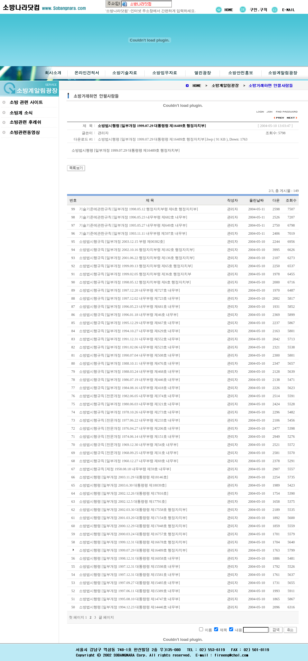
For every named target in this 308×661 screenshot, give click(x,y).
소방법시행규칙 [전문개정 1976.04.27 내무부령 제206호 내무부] (129, 428)
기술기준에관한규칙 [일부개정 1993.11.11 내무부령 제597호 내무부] (133, 233)
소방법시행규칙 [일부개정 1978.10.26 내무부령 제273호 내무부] (129, 412)
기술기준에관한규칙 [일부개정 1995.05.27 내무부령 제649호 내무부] (133, 225)
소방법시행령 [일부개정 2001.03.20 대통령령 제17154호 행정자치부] (133, 518)
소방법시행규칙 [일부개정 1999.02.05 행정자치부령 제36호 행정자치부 (135, 274)
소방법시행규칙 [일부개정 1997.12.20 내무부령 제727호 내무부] (129, 290)
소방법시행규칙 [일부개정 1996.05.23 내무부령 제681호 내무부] (129, 306)
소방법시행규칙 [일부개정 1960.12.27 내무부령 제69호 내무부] (128, 461)
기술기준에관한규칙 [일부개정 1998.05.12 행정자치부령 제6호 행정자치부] (138, 209)
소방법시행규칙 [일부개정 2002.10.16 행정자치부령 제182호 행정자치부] (136, 250)
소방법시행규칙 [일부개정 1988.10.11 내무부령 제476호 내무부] (129, 363)
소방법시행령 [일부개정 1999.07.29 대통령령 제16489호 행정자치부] (133, 550)
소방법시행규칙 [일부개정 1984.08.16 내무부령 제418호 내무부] (129, 388)
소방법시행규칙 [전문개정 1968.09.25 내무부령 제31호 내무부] (128, 453)
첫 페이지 (76, 617)
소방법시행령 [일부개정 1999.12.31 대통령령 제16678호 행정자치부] (133, 542)
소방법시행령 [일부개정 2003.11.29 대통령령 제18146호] (123, 477)
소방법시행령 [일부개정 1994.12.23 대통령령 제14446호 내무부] (129, 607)
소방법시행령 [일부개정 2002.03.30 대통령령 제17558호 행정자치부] (133, 510)
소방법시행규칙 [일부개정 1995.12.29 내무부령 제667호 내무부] (129, 323)
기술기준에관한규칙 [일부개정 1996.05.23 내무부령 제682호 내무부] (133, 217)
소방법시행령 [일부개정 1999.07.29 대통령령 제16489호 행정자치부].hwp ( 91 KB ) (162, 139)
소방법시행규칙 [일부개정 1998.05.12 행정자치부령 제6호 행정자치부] (135, 282)
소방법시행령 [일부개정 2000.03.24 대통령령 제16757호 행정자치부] (133, 534)
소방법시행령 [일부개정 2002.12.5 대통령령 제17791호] (122, 501)
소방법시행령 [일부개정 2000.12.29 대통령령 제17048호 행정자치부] (133, 526)
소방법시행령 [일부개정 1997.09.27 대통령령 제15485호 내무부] (129, 583)
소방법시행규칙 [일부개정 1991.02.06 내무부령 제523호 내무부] (129, 347)
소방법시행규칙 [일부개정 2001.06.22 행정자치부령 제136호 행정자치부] (136, 258)
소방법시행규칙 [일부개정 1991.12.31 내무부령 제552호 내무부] (129, 339)
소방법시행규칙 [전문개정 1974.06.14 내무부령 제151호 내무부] (129, 436)
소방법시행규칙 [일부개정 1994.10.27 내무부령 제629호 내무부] (129, 331)
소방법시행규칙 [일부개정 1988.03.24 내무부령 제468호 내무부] (129, 371)
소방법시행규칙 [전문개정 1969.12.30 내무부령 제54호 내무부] (128, 445)
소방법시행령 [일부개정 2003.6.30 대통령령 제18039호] (122, 485)
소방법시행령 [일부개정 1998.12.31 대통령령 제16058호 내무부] (129, 558)
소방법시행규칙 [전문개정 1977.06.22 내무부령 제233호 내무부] (129, 420)
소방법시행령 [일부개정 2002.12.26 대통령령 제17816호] (123, 493)
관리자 (103, 133)
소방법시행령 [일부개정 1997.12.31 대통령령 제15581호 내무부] (129, 575)
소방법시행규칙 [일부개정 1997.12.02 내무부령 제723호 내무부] (129, 298)
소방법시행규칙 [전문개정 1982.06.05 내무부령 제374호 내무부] (129, 396)
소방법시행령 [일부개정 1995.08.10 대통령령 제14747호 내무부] (129, 599)
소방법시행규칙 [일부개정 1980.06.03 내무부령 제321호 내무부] (129, 404)
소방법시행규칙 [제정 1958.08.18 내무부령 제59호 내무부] (125, 469)
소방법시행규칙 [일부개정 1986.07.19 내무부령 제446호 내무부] (129, 380)
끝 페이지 (106, 617)
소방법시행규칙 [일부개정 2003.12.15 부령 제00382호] (122, 241)
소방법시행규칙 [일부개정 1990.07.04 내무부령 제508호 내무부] (129, 355)
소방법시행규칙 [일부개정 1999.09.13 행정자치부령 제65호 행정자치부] (135, 266)
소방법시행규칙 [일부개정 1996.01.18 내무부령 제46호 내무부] (128, 315)
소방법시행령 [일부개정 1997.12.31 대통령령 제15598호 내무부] (129, 566)
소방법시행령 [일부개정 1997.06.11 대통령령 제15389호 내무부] (129, 591)
